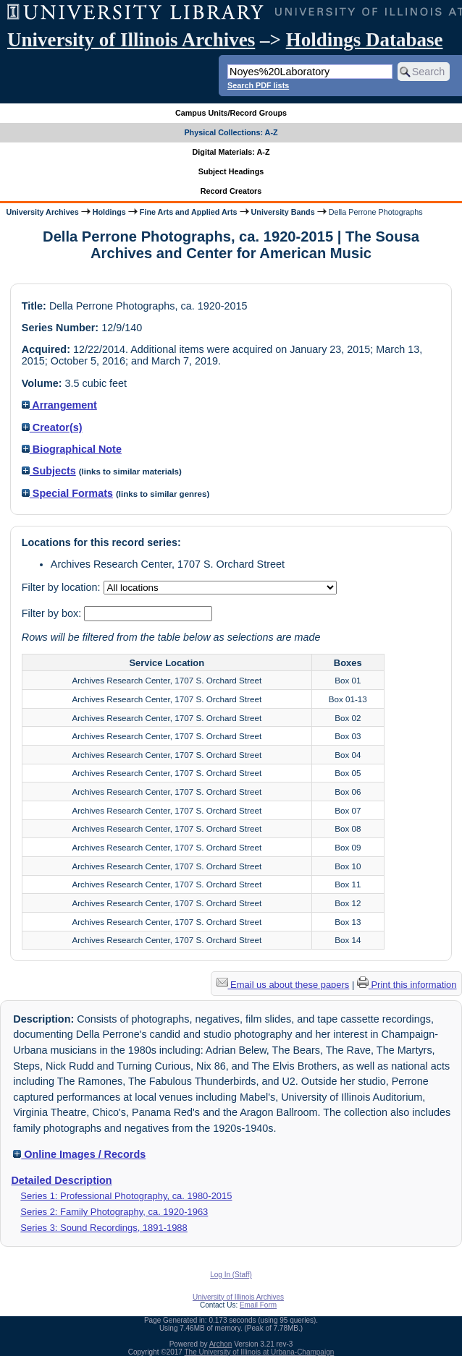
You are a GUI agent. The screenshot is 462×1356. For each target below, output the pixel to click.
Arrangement (59, 405)
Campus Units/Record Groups (231, 112)
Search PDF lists (258, 85)
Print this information (407, 984)
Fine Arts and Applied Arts (189, 212)
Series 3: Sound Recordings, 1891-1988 (103, 1227)
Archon (220, 1344)
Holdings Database (364, 40)
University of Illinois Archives (131, 40)
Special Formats (67, 493)
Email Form (258, 1305)
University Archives (42, 212)
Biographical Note (72, 449)
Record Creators (231, 191)
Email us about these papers (283, 984)
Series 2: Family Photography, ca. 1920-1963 (114, 1211)
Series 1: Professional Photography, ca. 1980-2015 (126, 1195)
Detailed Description (61, 1180)
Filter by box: (53, 613)
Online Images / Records (79, 1154)
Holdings (109, 212)
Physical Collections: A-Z (230, 132)
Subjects (49, 471)
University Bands (283, 212)
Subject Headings (231, 171)
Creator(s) (52, 427)
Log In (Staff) (231, 1275)
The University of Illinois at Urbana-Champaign (260, 1352)
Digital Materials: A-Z (231, 152)
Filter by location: (63, 587)
